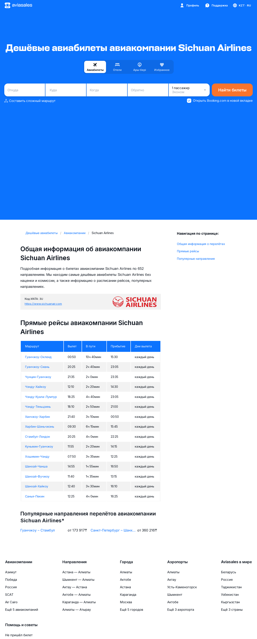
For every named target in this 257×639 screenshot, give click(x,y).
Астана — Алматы (76, 572)
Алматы (126, 572)
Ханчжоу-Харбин (37, 416)
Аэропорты (177, 562)
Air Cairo (11, 602)
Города (126, 562)
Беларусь (228, 572)
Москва (126, 602)
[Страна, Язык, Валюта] (242, 5)
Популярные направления (196, 258)
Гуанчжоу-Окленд (38, 357)
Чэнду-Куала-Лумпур (41, 397)
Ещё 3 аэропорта (180, 610)
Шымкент (174, 595)
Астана (125, 587)
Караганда (128, 595)
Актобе (125, 580)
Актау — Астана (74, 587)
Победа (11, 580)
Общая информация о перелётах (201, 244)
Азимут (10, 572)
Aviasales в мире (236, 562)
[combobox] (24, 90)
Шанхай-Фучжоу (37, 476)
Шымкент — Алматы (78, 580)
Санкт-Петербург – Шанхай (113, 530)
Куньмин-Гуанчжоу (39, 446)
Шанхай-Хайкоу (36, 486)
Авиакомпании (18, 562)
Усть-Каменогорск (182, 587)
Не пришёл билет (19, 635)
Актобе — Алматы (76, 595)
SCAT (9, 595)
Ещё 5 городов (131, 610)
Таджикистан (231, 587)
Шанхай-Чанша (36, 466)
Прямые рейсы (188, 251)
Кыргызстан (230, 602)
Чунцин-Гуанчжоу (38, 377)
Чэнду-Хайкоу (35, 386)
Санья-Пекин (34, 496)
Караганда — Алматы (79, 602)
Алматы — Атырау (76, 610)
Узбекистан (230, 595)
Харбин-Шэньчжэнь (39, 426)
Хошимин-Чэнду (37, 456)
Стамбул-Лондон (37, 436)
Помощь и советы (21, 625)
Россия (11, 587)
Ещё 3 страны (232, 610)
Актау (171, 580)
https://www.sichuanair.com (43, 303)
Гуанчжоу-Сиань (37, 367)
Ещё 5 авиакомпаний (21, 610)
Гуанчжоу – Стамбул (37, 530)
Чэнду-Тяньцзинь (38, 406)
